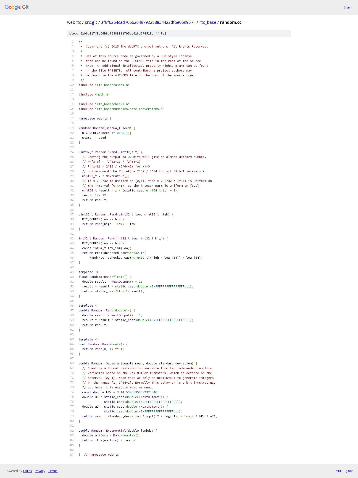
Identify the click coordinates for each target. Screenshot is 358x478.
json (349, 471)
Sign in (348, 7)
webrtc (74, 22)
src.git (91, 22)
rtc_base (207, 22)
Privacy (40, 471)
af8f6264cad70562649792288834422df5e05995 (146, 22)
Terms (53, 471)
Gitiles (27, 471)
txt (339, 471)
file (160, 33)
